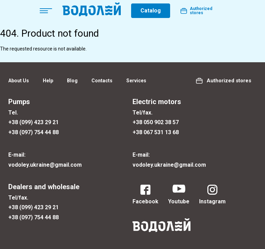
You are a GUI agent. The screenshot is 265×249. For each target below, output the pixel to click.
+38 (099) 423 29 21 (33, 122)
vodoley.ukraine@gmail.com (45, 165)
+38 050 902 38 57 (155, 122)
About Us (18, 80)
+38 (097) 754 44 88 (33, 132)
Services (136, 80)
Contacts (101, 80)
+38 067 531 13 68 (155, 132)
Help (48, 80)
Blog (72, 80)
